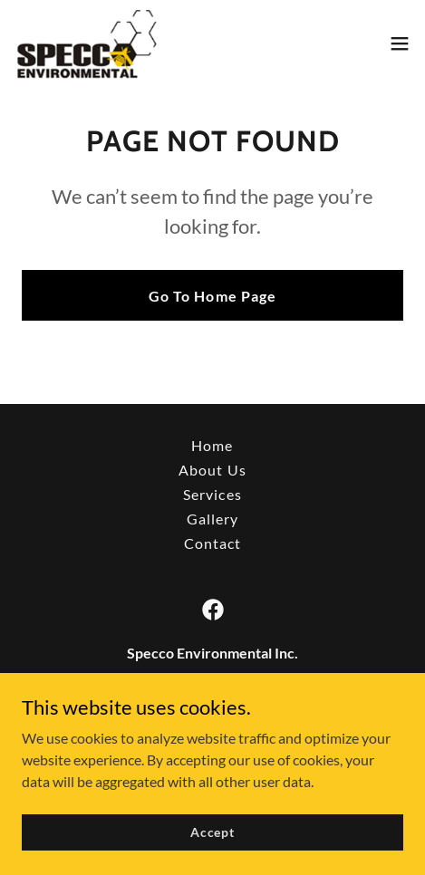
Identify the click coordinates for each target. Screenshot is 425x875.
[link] (86, 43)
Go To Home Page (212, 295)
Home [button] (212, 445)
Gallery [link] (212, 518)
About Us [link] (212, 469)
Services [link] (212, 494)
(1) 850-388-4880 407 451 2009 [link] (212, 725)
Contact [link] (212, 543)
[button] (400, 43)
